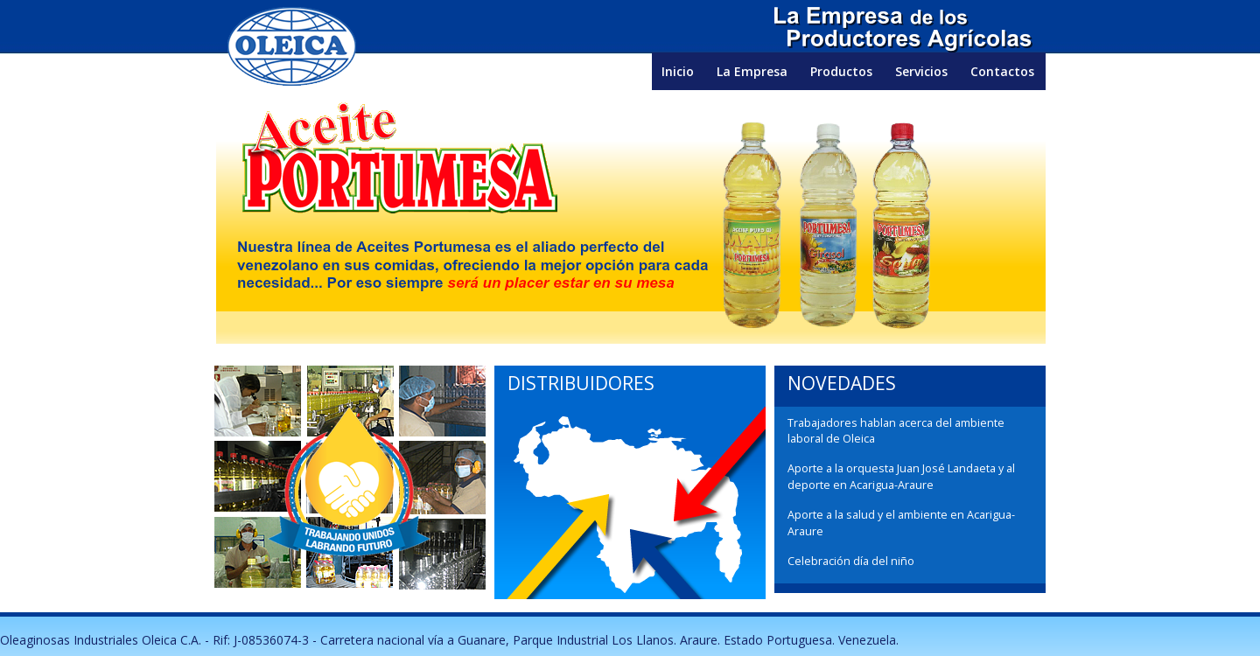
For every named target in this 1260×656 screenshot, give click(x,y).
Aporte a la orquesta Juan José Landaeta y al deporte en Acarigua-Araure (901, 476)
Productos (841, 71)
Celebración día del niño (851, 561)
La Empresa (752, 71)
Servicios (921, 71)
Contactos (1002, 71)
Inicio (678, 71)
